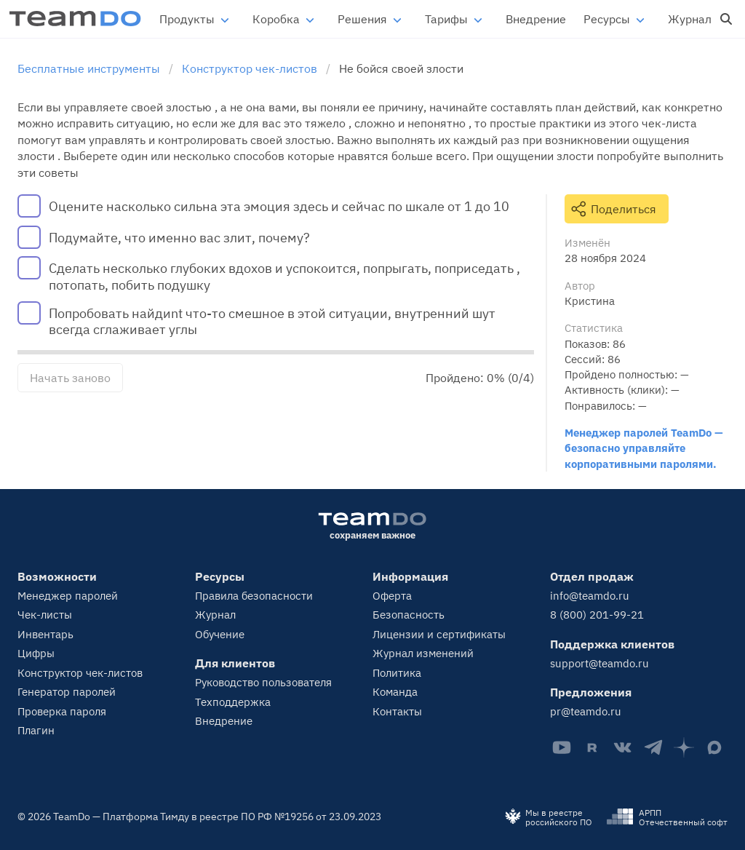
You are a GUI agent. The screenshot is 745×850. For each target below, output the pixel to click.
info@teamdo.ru (589, 596)
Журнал (690, 19)
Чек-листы (44, 614)
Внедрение (536, 19)
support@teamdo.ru (599, 663)
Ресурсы (606, 19)
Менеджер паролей (67, 596)
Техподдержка (233, 702)
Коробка (276, 19)
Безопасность (408, 614)
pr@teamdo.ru (585, 711)
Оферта (392, 596)
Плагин (36, 730)
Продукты (187, 19)
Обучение (219, 634)
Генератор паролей (66, 692)
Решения (362, 19)
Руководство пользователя (263, 682)
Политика (396, 673)
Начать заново (70, 377)
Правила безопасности (254, 596)
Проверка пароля (61, 711)
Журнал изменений (423, 653)
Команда (395, 692)
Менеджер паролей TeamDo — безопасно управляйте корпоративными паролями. (644, 448)
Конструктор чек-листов (80, 673)
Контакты (397, 711)
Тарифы (446, 19)
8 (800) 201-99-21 (597, 614)
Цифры (36, 653)
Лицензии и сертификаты (439, 634)
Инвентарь (45, 634)
